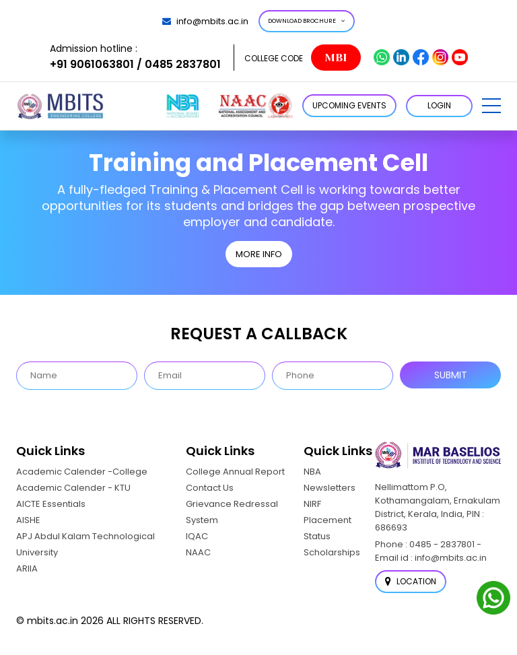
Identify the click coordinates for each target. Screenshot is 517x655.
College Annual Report (235, 471)
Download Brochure (306, 21)
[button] (491, 105)
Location (410, 581)
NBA (312, 471)
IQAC (197, 536)
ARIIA (27, 568)
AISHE (28, 520)
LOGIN (439, 105)
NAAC (198, 552)
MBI (335, 57)
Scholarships (332, 552)
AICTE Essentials (50, 503)
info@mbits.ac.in (205, 21)
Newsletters (329, 487)
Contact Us (210, 487)
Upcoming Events (349, 105)
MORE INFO (259, 254)
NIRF (312, 503)
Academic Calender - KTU (73, 487)
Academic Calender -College (81, 471)
